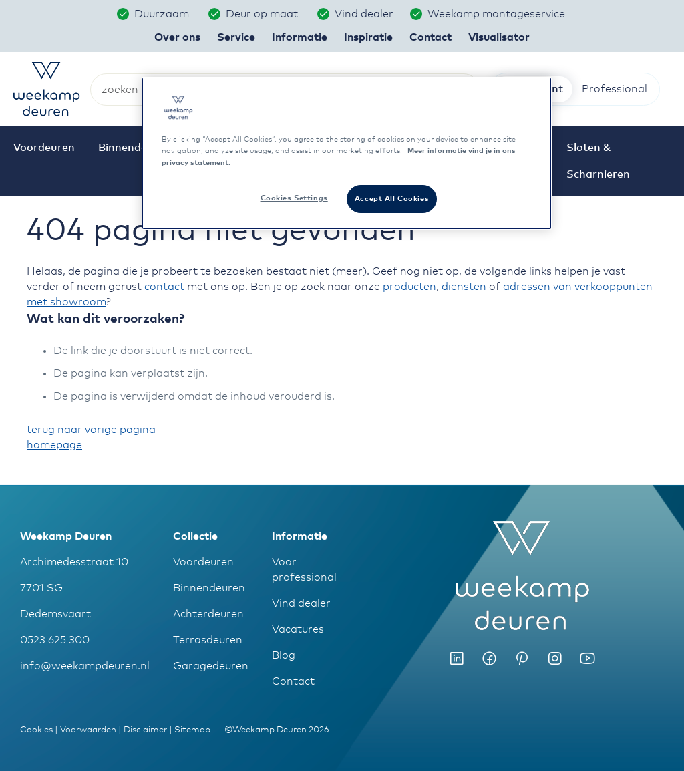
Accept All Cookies (392, 198)
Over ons (177, 37)
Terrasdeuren (207, 640)
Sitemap (192, 730)
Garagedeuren (210, 666)
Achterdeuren (208, 614)
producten (409, 286)
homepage (54, 445)
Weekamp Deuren (66, 536)
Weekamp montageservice (498, 14)
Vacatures (298, 629)
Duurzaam (163, 14)
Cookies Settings (294, 198)
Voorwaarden (88, 730)
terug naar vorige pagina (91, 429)
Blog (283, 655)
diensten (464, 286)
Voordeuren (203, 562)
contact (164, 286)
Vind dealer (364, 14)
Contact (293, 681)
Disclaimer (145, 730)
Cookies (36, 730)
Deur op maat (263, 14)
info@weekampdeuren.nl (85, 666)
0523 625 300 (55, 640)
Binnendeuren (209, 588)
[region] (347, 153)
